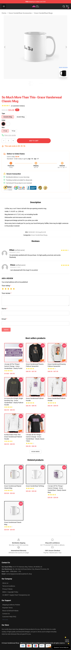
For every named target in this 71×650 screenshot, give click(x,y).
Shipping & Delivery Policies (11, 605)
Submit (6, 330)
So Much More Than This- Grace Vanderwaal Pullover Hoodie (13, 437)
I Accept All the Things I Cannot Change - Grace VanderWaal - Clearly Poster (13, 366)
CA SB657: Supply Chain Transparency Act (16, 595)
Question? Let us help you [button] (61, 647)
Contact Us (6, 613)
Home (4, 13)
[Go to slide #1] (30, 83)
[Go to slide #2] (41, 83)
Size (3, 127)
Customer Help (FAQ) (9, 616)
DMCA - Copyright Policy (10, 592)
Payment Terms (7, 608)
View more (35, 451)
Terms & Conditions (8, 586)
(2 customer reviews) (18, 106)
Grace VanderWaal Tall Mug (35, 486)
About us (5, 583)
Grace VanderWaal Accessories (20, 13)
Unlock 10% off (67, 640)
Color (3, 120)
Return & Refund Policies (10, 611)
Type (3, 113)
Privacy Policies (7, 589)
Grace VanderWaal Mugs (43, 13)
